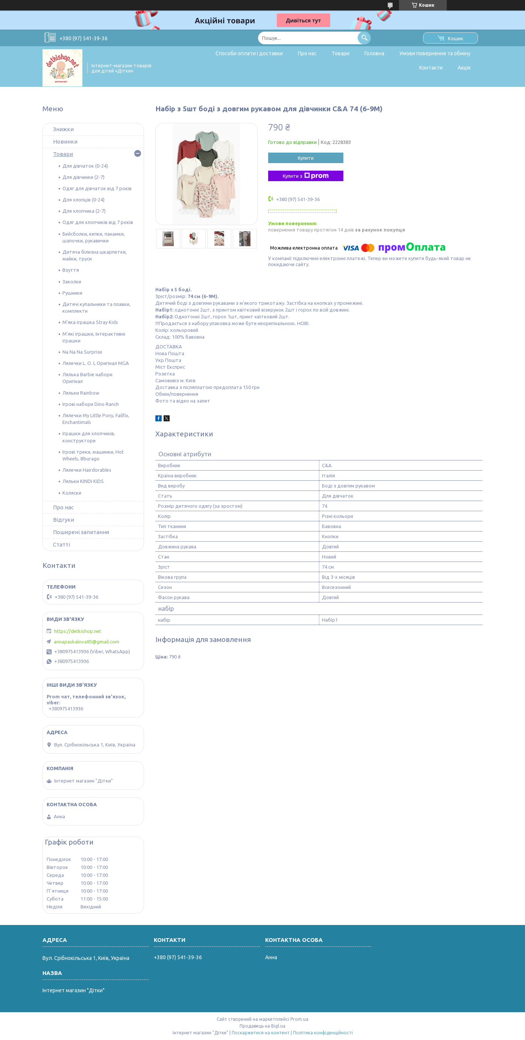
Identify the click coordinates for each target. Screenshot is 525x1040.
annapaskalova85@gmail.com (86, 641)
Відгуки (63, 519)
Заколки (71, 281)
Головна (374, 53)
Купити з (306, 176)
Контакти (431, 68)
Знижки (63, 129)
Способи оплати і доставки (249, 53)
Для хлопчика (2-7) (84, 210)
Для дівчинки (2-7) (83, 177)
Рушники (72, 292)
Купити (306, 157)
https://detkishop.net (77, 631)
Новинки (65, 141)
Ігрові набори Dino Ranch (90, 404)
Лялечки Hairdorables (86, 469)
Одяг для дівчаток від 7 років (97, 188)
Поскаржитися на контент (261, 1032)
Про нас (307, 53)
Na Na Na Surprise (82, 351)
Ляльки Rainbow (80, 392)
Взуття (70, 269)
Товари (340, 53)
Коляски (71, 492)
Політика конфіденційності (323, 1032)
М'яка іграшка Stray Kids (90, 322)
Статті (61, 544)
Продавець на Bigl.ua (262, 1025)
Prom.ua (299, 1019)
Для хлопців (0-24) (83, 199)
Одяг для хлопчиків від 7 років (97, 222)
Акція (464, 68)
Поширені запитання (81, 532)
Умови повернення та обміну (434, 53)
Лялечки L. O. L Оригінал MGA (95, 363)
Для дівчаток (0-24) (85, 165)
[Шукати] (364, 37)
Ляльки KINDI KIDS (83, 481)
